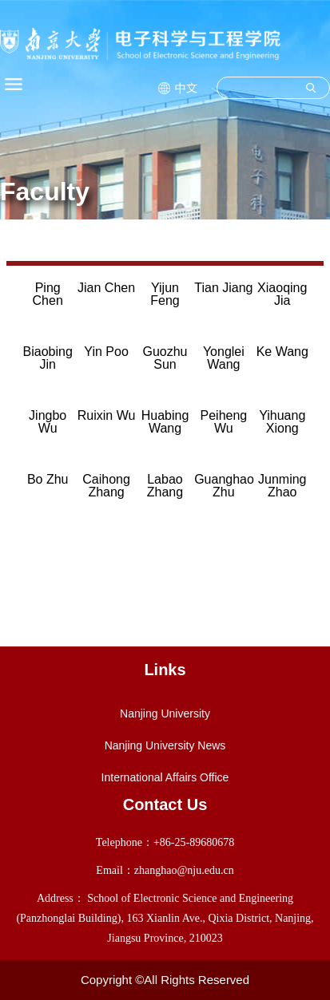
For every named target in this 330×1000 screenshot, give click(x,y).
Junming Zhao (282, 485)
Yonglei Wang (224, 358)
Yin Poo (106, 351)
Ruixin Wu (107, 415)
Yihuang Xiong (282, 422)
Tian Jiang (223, 287)
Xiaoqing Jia (282, 294)
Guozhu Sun (164, 358)
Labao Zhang (165, 485)
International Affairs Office (165, 777)
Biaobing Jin (48, 358)
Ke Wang (282, 351)
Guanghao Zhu (224, 485)
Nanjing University (165, 713)
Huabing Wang (165, 422)
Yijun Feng (164, 294)
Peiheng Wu (224, 422)
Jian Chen (106, 287)
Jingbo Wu (47, 422)
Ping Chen (48, 294)
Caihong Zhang (106, 485)
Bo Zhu (48, 479)
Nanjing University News (165, 745)
